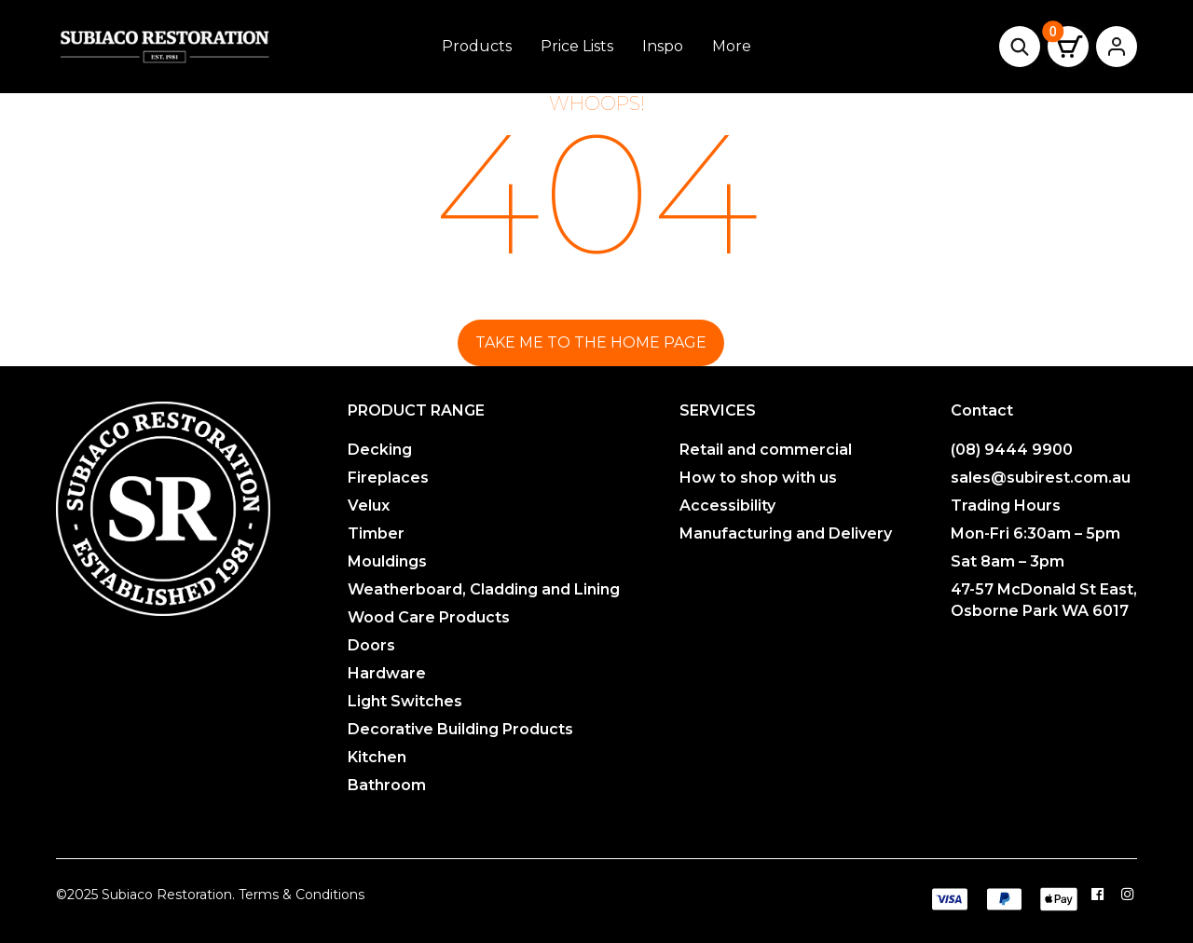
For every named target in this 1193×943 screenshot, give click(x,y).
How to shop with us (758, 477)
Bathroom (387, 785)
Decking (380, 449)
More (731, 46)
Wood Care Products (429, 617)
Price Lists (577, 46)
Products (477, 46)
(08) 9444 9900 (1012, 449)
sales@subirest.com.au (1041, 477)
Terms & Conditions (301, 894)
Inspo (662, 46)
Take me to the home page (590, 342)
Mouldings (387, 561)
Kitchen (377, 757)
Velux (369, 505)
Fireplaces (388, 477)
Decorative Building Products (460, 729)
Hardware (387, 673)
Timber (376, 533)
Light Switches (405, 701)
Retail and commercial (765, 449)
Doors (371, 645)
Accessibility (727, 505)
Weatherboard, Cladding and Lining (484, 589)
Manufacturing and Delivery (785, 533)
